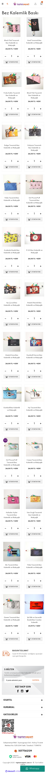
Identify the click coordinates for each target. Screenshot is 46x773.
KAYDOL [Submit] (36, 680)
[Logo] (21, 4)
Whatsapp (32, 768)
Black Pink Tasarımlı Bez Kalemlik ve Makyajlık (11, 43)
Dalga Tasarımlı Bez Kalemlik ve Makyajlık (12, 147)
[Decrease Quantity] (5, 56)
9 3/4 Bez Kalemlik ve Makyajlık (34, 251)
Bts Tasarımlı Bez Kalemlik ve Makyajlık (12, 566)
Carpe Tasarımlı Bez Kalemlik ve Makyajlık (34, 461)
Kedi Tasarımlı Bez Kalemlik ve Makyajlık (34, 42)
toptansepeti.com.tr (24, 763)
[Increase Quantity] (18, 56)
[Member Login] (35, 4)
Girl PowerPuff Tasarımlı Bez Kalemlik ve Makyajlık (34, 200)
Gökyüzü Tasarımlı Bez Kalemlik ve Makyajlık (34, 148)
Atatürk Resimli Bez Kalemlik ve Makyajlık (34, 304)
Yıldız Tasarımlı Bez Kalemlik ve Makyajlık (12, 199)
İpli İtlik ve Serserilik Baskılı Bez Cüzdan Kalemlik (34, 620)
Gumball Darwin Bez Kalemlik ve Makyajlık (34, 356)
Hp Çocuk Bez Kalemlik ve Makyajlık (12, 304)
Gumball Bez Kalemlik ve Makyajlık (11, 409)
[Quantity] (11, 56)
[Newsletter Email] (23, 680)
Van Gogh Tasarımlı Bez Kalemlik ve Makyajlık (34, 515)
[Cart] (42, 4)
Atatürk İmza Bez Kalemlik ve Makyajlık (12, 356)
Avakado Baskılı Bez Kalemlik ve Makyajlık (12, 251)
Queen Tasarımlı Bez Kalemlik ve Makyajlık (12, 619)
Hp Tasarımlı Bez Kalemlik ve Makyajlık (34, 409)
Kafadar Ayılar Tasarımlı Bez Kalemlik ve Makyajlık (12, 515)
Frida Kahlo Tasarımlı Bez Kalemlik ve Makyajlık (12, 95)
